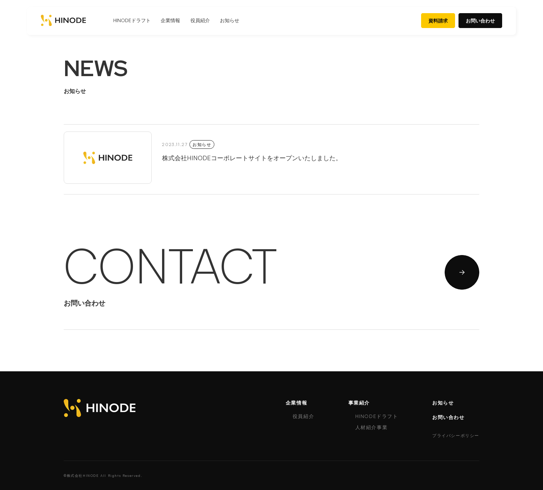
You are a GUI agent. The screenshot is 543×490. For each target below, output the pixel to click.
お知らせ (229, 20)
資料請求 (438, 21)
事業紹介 (359, 403)
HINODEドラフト (132, 20)
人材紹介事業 (371, 427)
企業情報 (170, 20)
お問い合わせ (480, 21)
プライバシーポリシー (455, 435)
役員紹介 (200, 20)
